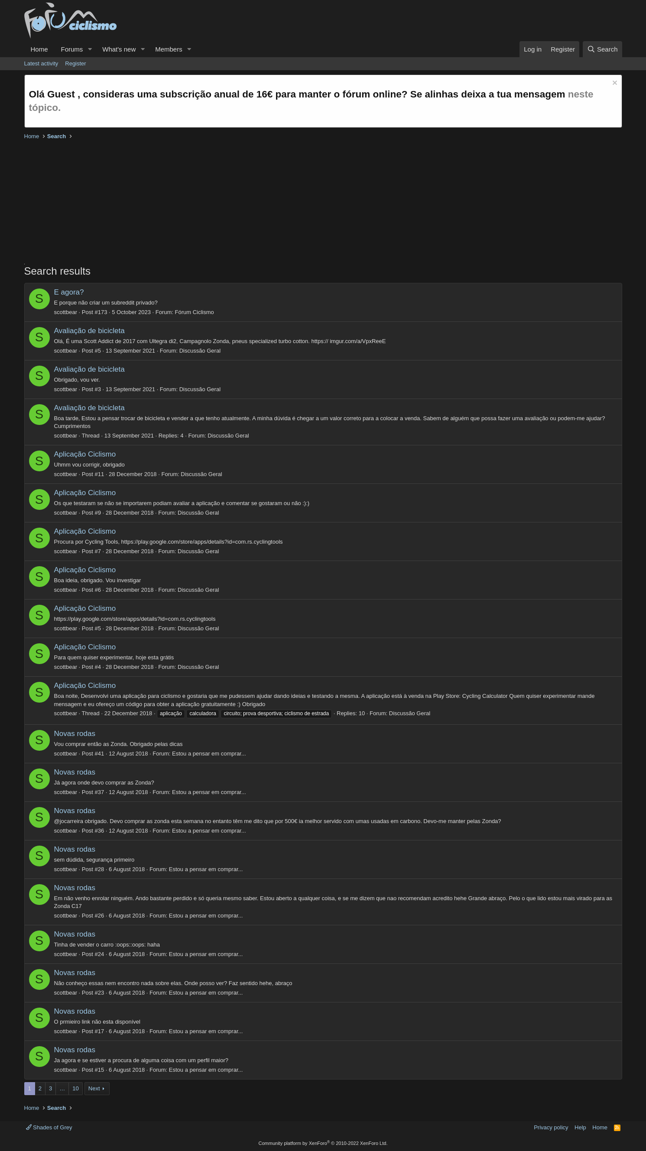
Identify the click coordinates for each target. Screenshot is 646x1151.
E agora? (69, 292)
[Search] (602, 49)
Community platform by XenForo (323, 1143)
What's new (119, 49)
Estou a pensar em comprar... (209, 753)
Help (580, 1127)
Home (39, 49)
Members (168, 49)
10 (75, 1088)
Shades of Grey (49, 1127)
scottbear (65, 312)
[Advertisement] (284, 203)
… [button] (62, 1088)
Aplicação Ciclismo (85, 454)
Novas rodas (74, 734)
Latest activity (41, 63)
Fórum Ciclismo (194, 312)
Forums (72, 49)
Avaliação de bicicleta (89, 331)
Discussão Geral (200, 350)
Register (75, 63)
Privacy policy (551, 1127)
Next (94, 1088)
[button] (90, 49)
